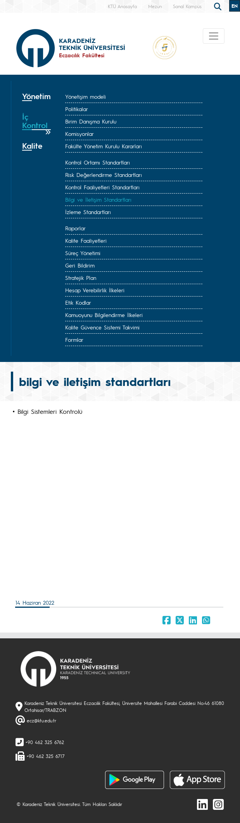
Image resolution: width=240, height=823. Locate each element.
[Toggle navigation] (213, 36)
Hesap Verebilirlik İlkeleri (94, 289)
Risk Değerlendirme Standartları (103, 174)
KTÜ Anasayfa (122, 6)
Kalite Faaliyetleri (86, 240)
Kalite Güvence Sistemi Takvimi (102, 327)
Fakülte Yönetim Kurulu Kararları (103, 145)
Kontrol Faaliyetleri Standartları (102, 186)
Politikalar (76, 108)
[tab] (36, 99)
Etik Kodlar (78, 302)
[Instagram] (218, 804)
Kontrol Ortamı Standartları (97, 162)
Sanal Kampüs (187, 6)
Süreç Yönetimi (82, 252)
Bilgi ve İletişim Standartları (98, 199)
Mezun (155, 6)
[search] (218, 6)
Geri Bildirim (80, 265)
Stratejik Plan (80, 277)
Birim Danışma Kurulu (90, 121)
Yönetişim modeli (85, 96)
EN (234, 6)
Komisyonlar (79, 133)
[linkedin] (202, 804)
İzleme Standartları (88, 211)
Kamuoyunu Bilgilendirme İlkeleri (104, 314)
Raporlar (75, 228)
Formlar (74, 339)
